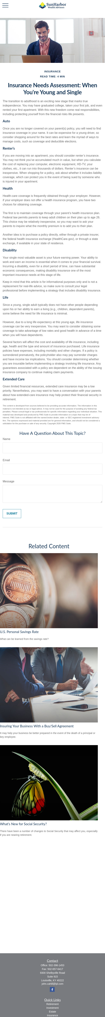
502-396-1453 (56, 965)
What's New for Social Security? (23, 824)
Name (6, 439)
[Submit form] (12, 513)
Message (8, 481)
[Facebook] (52, 989)
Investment (52, 1007)
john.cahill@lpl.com (52, 983)
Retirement (52, 1004)
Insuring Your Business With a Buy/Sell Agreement (37, 726)
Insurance (52, 1015)
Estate (52, 1011)
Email (6, 460)
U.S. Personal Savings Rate (19, 632)
